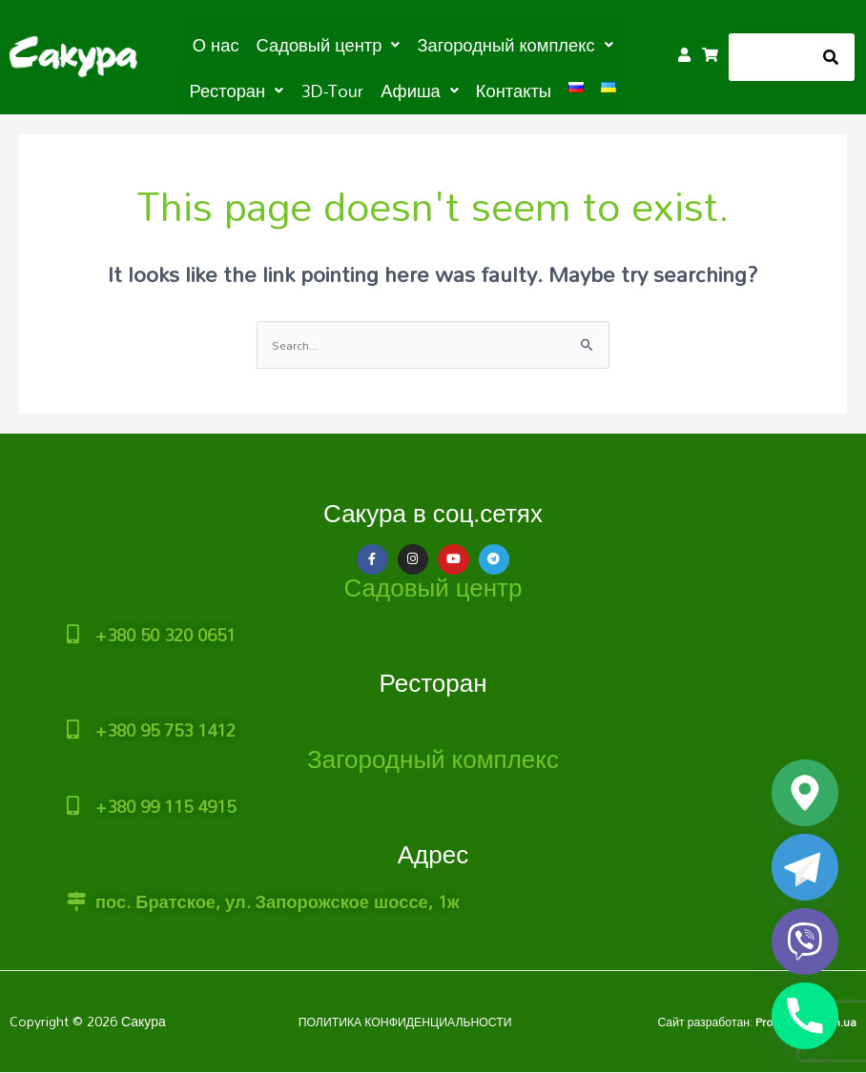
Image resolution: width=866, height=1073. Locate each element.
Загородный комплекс (433, 749)
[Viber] (805, 941)
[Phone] (805, 1015)
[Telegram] (805, 867)
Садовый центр (433, 586)
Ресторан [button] (598, 44)
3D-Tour (285, 87)
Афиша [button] (364, 87)
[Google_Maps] (805, 792)
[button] (286, 44)
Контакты (450, 87)
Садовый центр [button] (286, 44)
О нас (184, 44)
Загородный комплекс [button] (452, 44)
